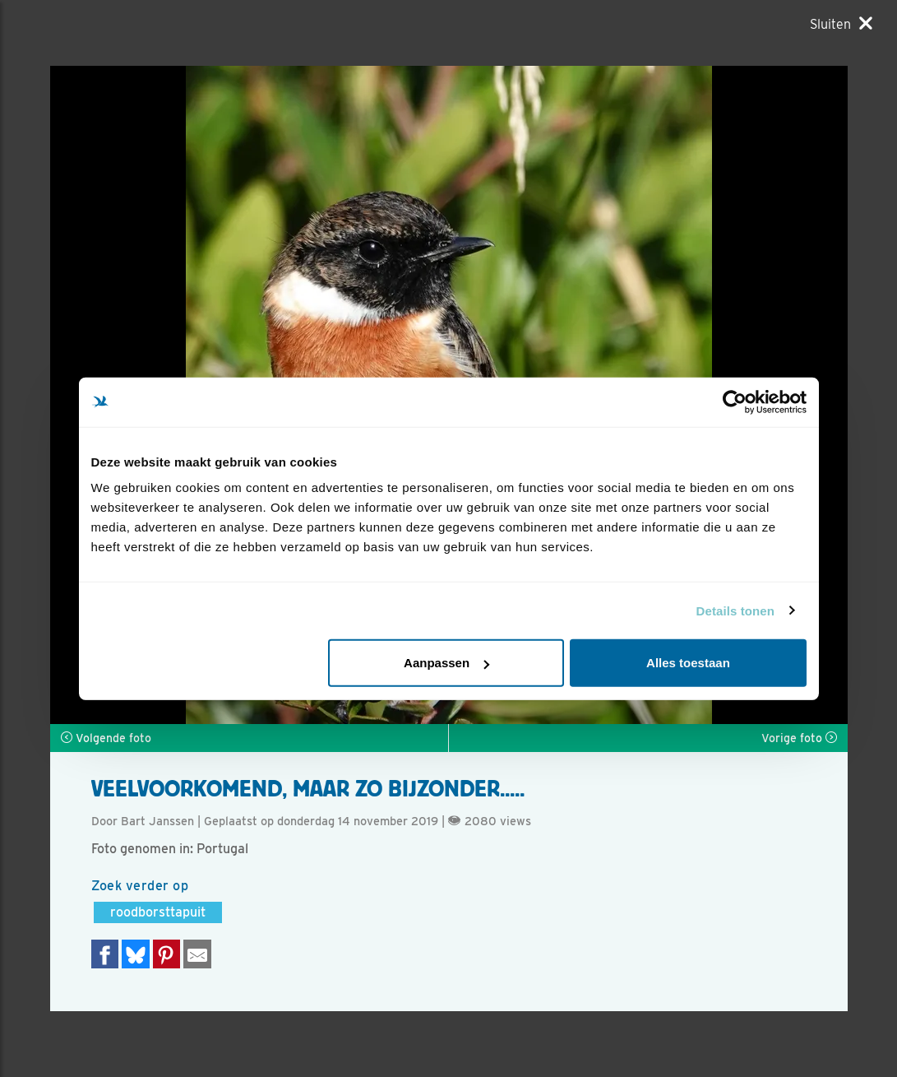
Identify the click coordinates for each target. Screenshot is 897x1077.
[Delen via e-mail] (197, 954)
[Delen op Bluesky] (136, 954)
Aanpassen (446, 663)
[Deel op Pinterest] (167, 954)
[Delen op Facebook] (105, 954)
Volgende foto (106, 738)
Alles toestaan (688, 663)
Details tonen (735, 610)
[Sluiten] (841, 23)
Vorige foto (799, 738)
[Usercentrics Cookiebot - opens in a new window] (735, 401)
